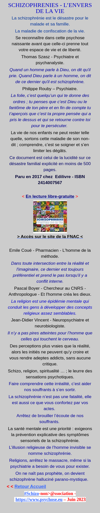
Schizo (32, 493)
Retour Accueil (30, 486)
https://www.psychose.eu (39, 499)
